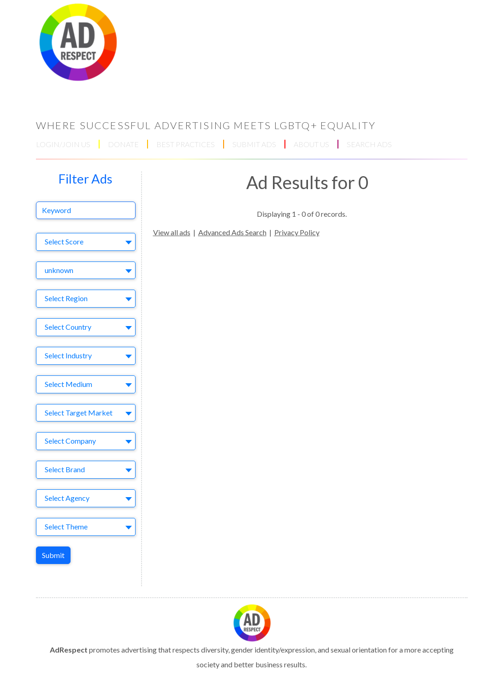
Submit (53, 555)
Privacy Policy (297, 232)
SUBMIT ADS (254, 144)
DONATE (123, 144)
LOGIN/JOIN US (63, 144)
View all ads (171, 232)
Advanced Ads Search (232, 232)
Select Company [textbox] (70, 440)
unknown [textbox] (59, 270)
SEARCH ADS (369, 144)
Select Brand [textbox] (65, 469)
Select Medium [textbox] (68, 384)
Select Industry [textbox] (68, 355)
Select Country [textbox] (68, 326)
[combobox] (86, 242)
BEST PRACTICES (185, 144)
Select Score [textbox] (64, 241)
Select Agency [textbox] (67, 497)
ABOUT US (311, 144)
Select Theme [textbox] (66, 526)
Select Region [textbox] (66, 298)
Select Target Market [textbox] (78, 412)
